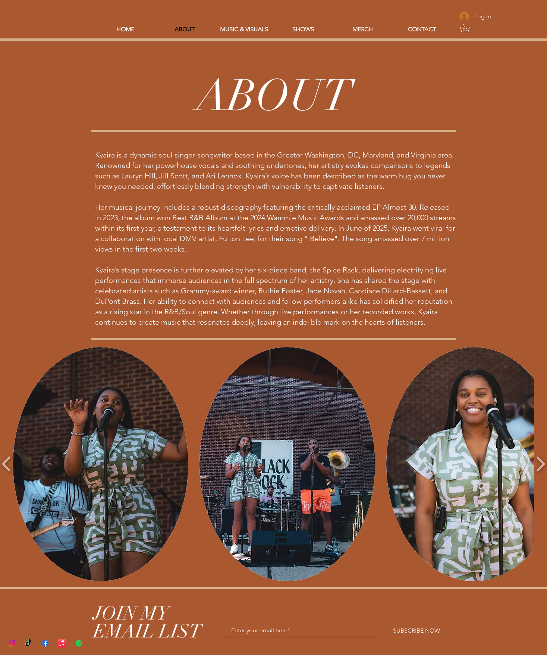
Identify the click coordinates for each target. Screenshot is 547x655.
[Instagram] (11, 643)
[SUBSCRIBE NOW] (416, 630)
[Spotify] (79, 643)
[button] (469, 28)
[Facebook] (45, 643)
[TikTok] (28, 643)
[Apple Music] (62, 643)
